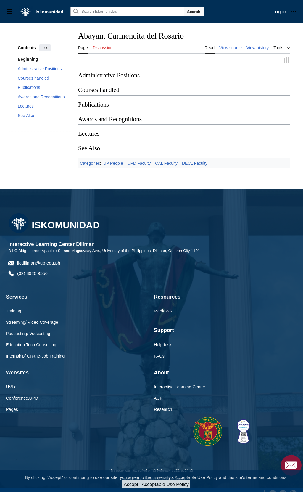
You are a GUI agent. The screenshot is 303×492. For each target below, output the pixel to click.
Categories (90, 162)
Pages (12, 408)
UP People (113, 162)
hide (45, 48)
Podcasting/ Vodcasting (28, 333)
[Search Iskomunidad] (127, 11)
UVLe (11, 386)
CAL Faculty (166, 162)
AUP (158, 397)
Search (193, 11)
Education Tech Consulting (31, 344)
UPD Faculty (139, 162)
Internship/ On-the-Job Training (35, 355)
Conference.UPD (22, 397)
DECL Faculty (194, 162)
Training (13, 310)
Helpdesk (163, 344)
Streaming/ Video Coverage (32, 322)
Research (163, 408)
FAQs (159, 355)
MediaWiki (163, 310)
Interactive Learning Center (179, 386)
